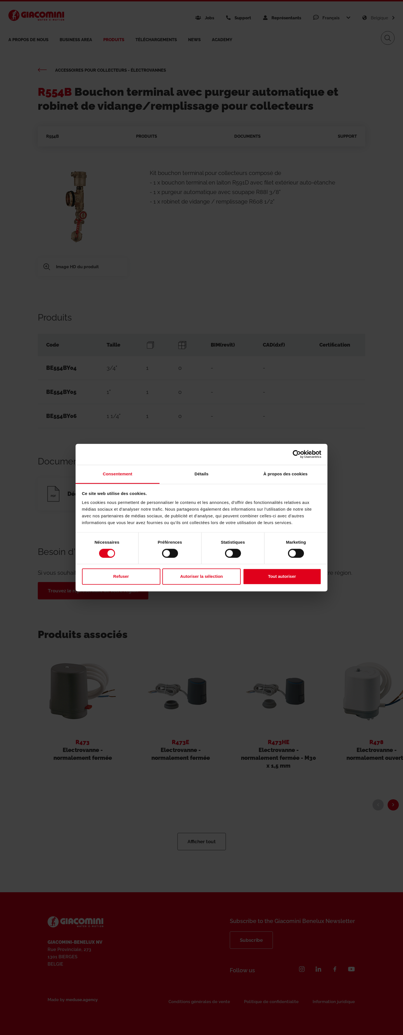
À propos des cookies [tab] (285, 473)
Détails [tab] (201, 473)
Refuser (121, 576)
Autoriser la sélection (201, 576)
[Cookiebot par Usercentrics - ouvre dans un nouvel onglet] (296, 454)
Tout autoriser (282, 576)
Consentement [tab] (117, 473)
